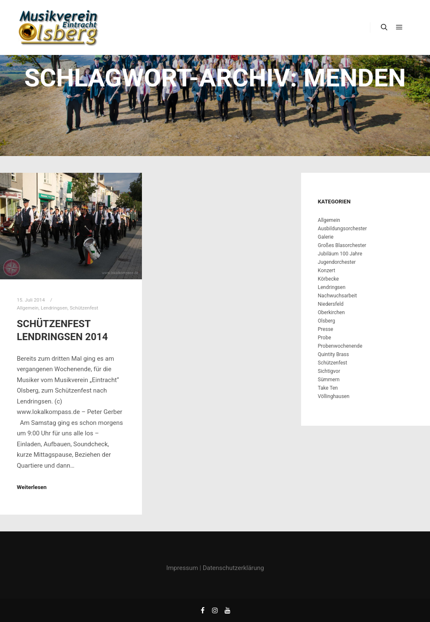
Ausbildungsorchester (342, 229)
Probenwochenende (340, 346)
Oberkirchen (331, 312)
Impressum (182, 568)
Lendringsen (54, 308)
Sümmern (329, 380)
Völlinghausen (333, 396)
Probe (324, 338)
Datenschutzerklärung (233, 568)
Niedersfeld (330, 304)
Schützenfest (84, 308)
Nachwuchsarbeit (337, 296)
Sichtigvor (329, 371)
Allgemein (28, 308)
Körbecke (328, 279)
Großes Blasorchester (342, 245)
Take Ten (328, 388)
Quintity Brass (333, 354)
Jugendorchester (337, 262)
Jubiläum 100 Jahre (340, 254)
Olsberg (326, 321)
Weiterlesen (32, 487)
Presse (325, 329)
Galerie (325, 237)
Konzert (326, 270)
